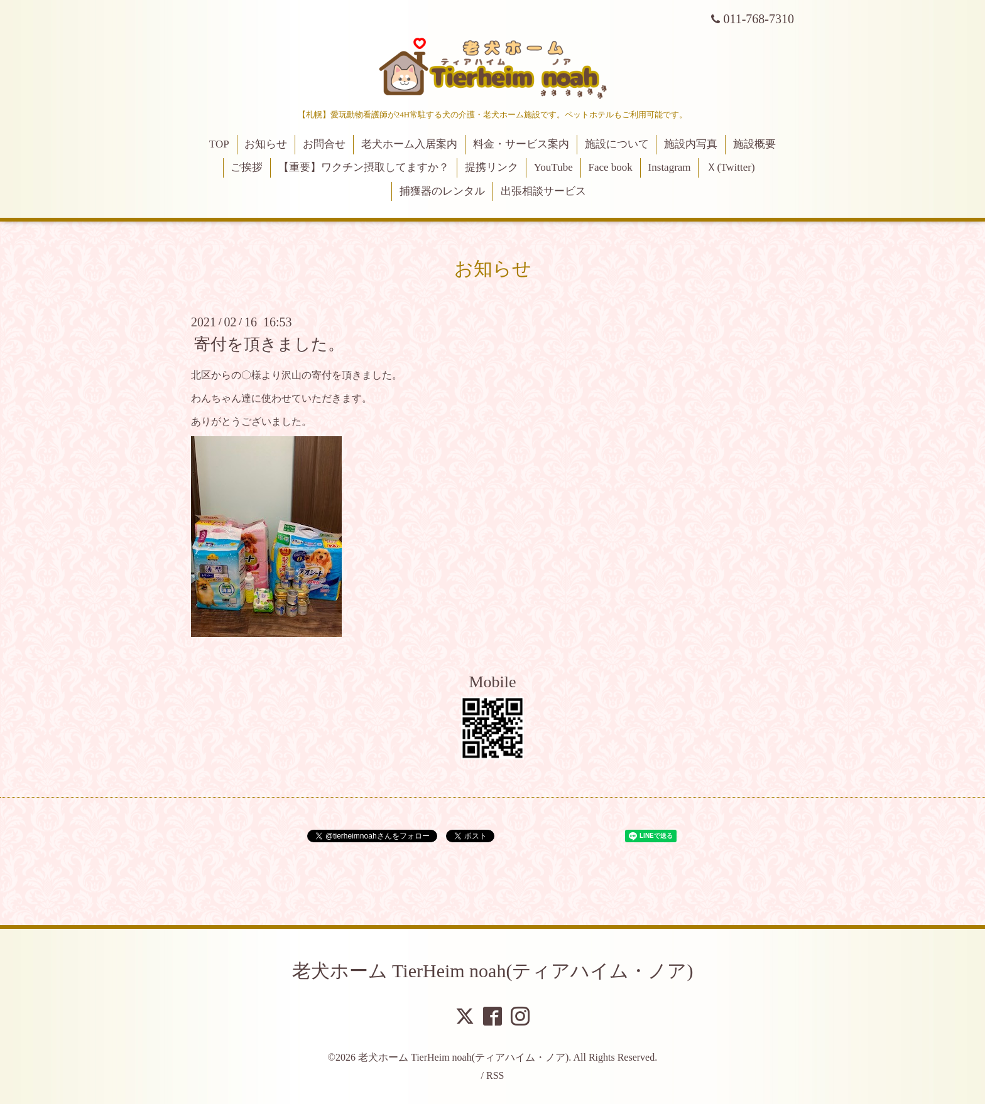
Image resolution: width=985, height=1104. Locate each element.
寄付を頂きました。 (269, 344)
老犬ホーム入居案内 (409, 144)
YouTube (553, 167)
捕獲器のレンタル (442, 191)
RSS (495, 1075)
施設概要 (754, 144)
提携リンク (491, 167)
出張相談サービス (543, 191)
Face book (610, 167)
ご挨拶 (247, 167)
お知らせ (265, 144)
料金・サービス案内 (521, 144)
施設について (617, 144)
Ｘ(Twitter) (730, 167)
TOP (219, 144)
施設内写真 (690, 144)
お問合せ (324, 144)
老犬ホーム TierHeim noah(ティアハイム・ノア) (493, 970)
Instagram (669, 167)
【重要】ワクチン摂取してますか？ (363, 167)
